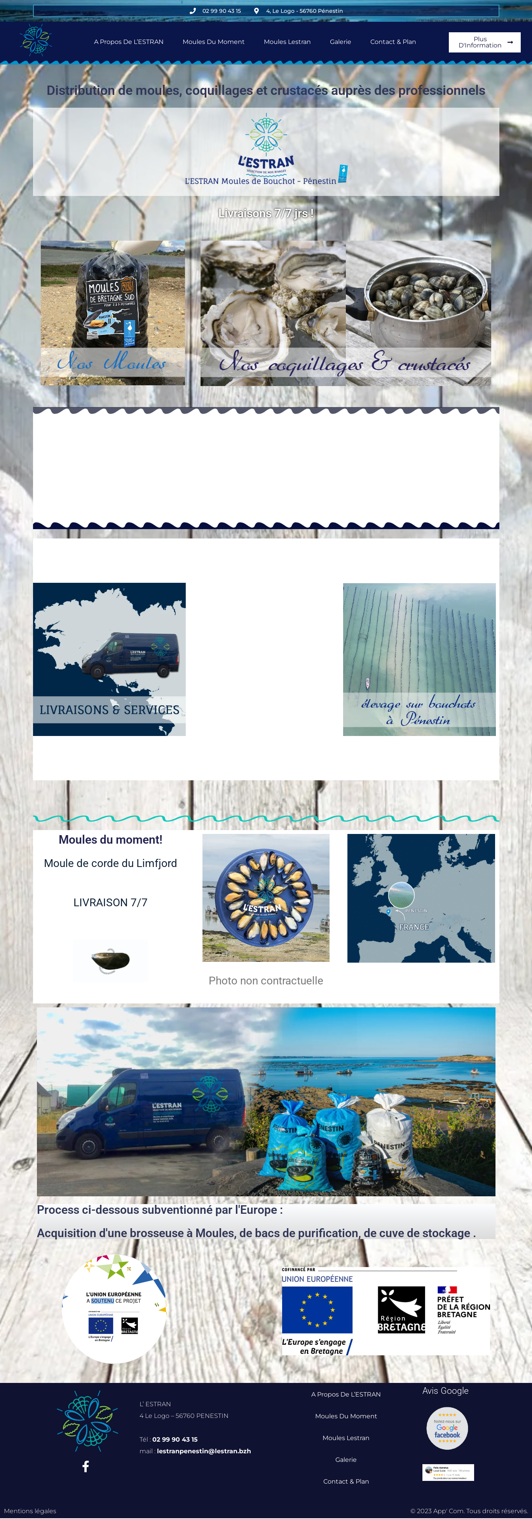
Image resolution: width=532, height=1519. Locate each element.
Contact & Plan (393, 41)
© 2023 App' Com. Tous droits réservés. (469, 1512)
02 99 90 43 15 (175, 1439)
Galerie (340, 41)
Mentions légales (30, 1512)
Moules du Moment (214, 41)
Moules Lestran (287, 41)
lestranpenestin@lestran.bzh (204, 1451)
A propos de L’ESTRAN (129, 41)
